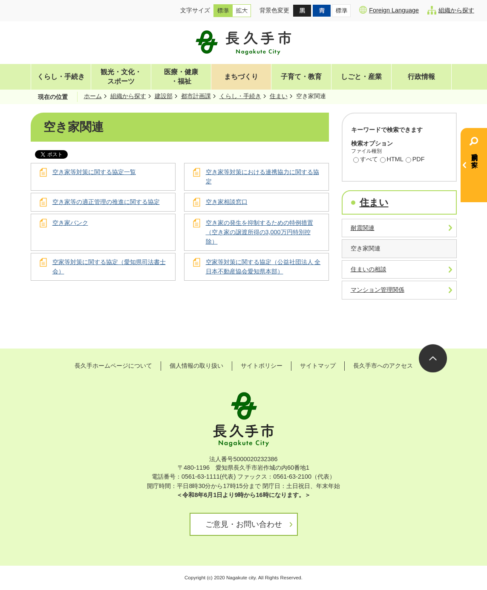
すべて (365, 160)
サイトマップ (318, 365)
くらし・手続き (61, 76)
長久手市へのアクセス (383, 365)
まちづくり (241, 76)
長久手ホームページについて (113, 365)
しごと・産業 (361, 76)
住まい (279, 96)
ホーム (93, 96)
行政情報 (421, 76)
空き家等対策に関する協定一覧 (94, 172)
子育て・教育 (301, 76)
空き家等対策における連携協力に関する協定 (262, 177)
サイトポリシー (261, 365)
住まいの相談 (368, 269)
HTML (391, 160)
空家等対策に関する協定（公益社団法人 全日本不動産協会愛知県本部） (263, 267)
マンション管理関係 (377, 289)
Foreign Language (389, 10)
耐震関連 (363, 227)
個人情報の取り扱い (196, 365)
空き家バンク (70, 222)
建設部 (164, 96)
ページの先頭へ (433, 358)
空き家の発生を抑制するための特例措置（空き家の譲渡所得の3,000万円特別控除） (259, 231)
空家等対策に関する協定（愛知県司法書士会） (109, 267)
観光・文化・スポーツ (121, 76)
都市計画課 (196, 96)
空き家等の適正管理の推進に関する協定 (106, 201)
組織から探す (450, 10)
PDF (415, 160)
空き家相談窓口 (227, 201)
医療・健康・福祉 (181, 76)
